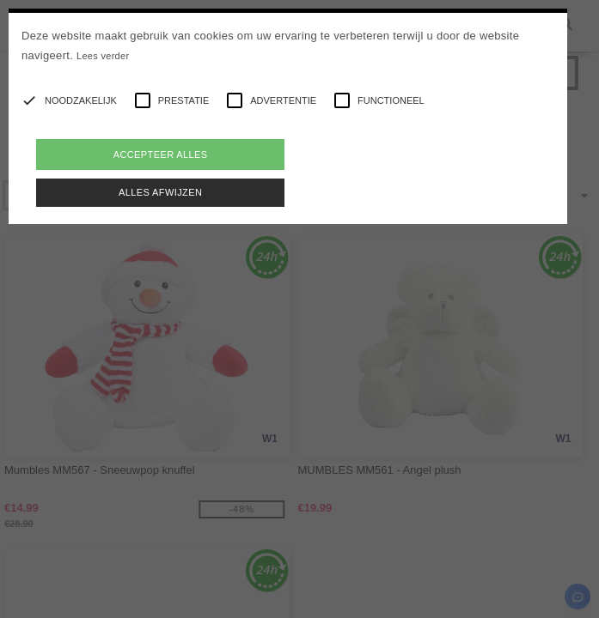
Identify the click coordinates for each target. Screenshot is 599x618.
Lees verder (102, 56)
